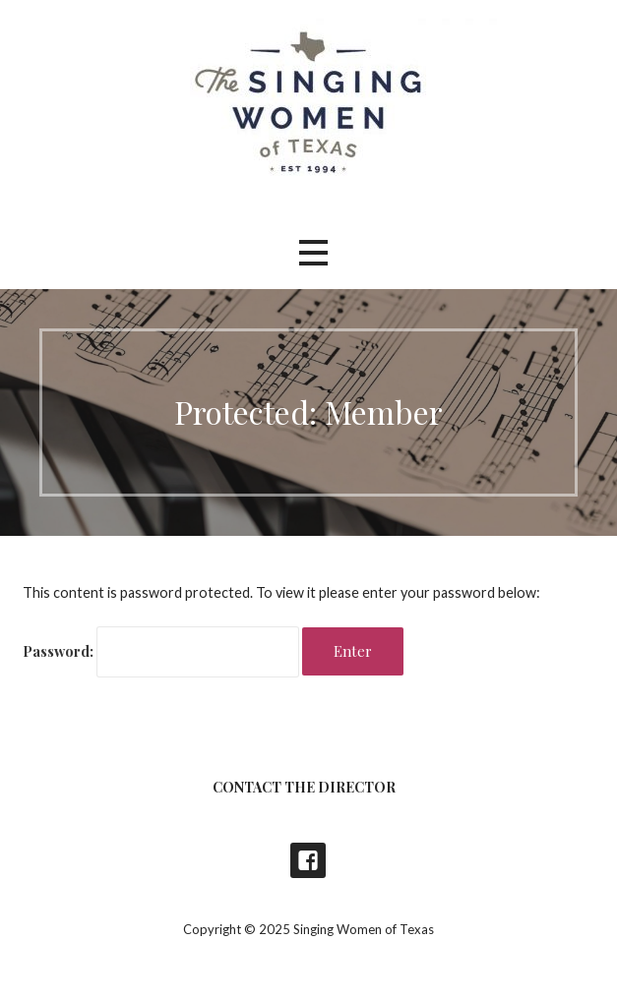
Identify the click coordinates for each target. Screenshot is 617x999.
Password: (161, 651)
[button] (312, 253)
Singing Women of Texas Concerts (308, 860)
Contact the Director (304, 787)
